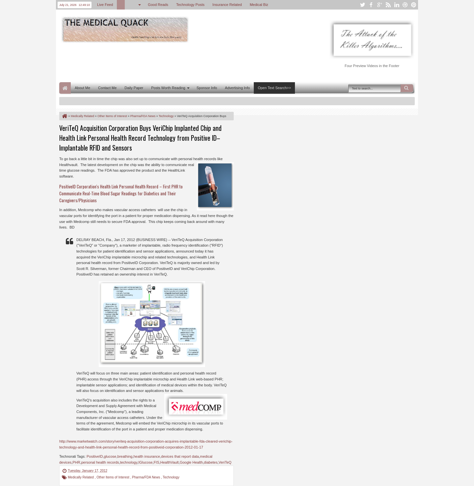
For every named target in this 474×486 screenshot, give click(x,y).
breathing (125, 456)
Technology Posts (190, 5)
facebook (371, 5)
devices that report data (180, 456)
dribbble (405, 5)
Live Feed (105, 5)
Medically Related (81, 477)
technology (128, 462)
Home (65, 88)
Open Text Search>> (274, 88)
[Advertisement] (179, 62)
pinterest (413, 5)
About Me (82, 88)
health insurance (146, 456)
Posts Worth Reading (168, 88)
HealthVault (169, 462)
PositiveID (95, 456)
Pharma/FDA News (146, 477)
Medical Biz (259, 5)
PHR (76, 462)
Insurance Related (227, 5)
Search (407, 88)
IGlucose (145, 462)
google (379, 5)
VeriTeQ (225, 462)
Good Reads (158, 5)
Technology (171, 477)
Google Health (191, 462)
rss (388, 5)
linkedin (396, 5)
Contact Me (107, 88)
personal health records (100, 462)
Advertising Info (237, 88)
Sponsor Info (207, 88)
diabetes (211, 462)
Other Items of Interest (113, 477)
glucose (110, 456)
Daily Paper (133, 88)
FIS (156, 462)
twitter (362, 5)
